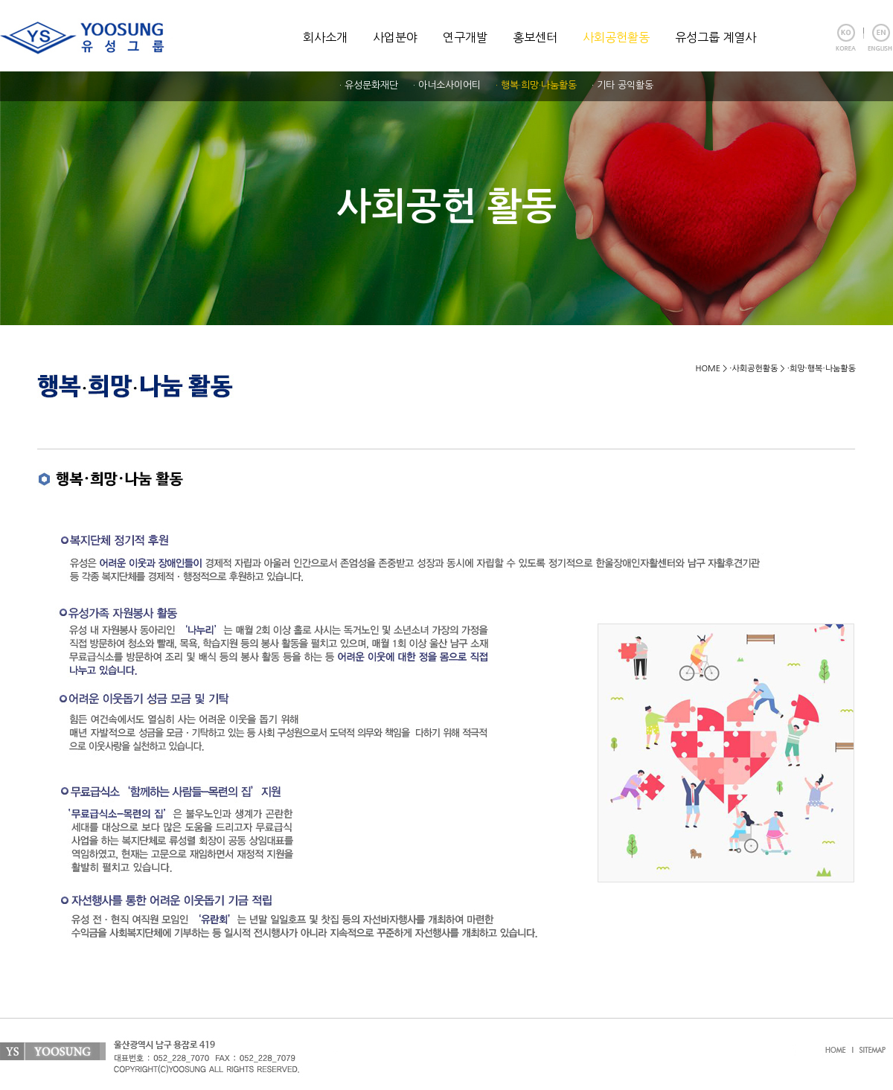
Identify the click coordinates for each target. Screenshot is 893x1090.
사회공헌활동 (616, 37)
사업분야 (395, 37)
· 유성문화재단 (368, 85)
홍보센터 (535, 37)
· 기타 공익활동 (622, 85)
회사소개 (325, 37)
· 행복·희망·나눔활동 (536, 85)
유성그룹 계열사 (715, 37)
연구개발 (465, 37)
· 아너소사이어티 (447, 85)
